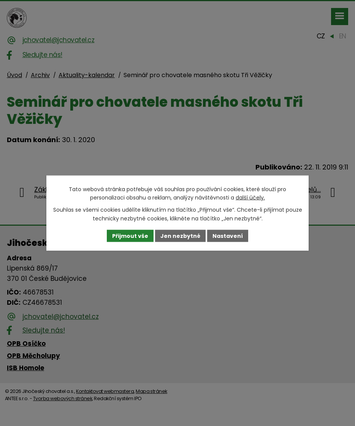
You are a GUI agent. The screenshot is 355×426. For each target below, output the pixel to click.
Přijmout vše (130, 235)
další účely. (250, 197)
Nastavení (227, 235)
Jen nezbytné (180, 235)
